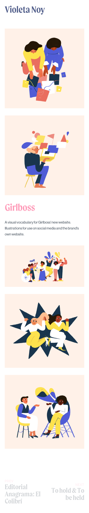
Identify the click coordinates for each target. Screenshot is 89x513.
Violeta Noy (25, 9)
